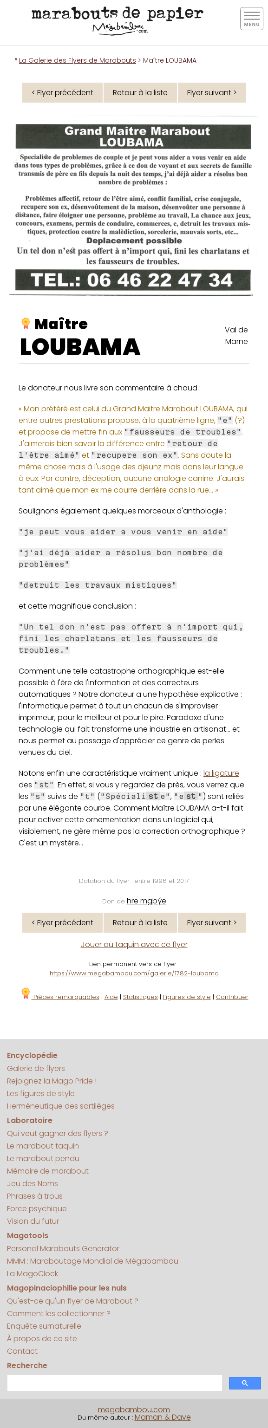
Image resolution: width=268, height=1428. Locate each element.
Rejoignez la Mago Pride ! (52, 1081)
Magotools (27, 1235)
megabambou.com (134, 1409)
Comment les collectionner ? (59, 1313)
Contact (22, 1351)
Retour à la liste (140, 92)
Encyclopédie (32, 1055)
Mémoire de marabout (48, 1171)
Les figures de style (41, 1093)
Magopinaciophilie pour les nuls (67, 1288)
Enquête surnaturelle (44, 1326)
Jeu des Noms (32, 1183)
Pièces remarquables (59, 997)
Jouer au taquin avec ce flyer (134, 944)
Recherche (27, 1365)
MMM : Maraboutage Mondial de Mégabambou (92, 1261)
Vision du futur (33, 1221)
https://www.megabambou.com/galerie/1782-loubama (134, 973)
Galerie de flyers (36, 1068)
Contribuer (232, 997)
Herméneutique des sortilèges (61, 1106)
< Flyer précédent (62, 92)
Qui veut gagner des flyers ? (57, 1133)
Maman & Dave (163, 1417)
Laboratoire (29, 1120)
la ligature (221, 773)
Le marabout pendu (43, 1158)
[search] (114, 1383)
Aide (111, 997)
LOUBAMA (80, 347)
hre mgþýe (146, 901)
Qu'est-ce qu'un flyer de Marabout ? (72, 1301)
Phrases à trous (35, 1196)
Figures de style (187, 997)
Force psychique (37, 1208)
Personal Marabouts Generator (63, 1248)
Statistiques (140, 997)
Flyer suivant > (212, 92)
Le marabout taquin (43, 1146)
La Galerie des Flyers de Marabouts (77, 60)
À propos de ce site (42, 1338)
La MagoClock (32, 1273)
